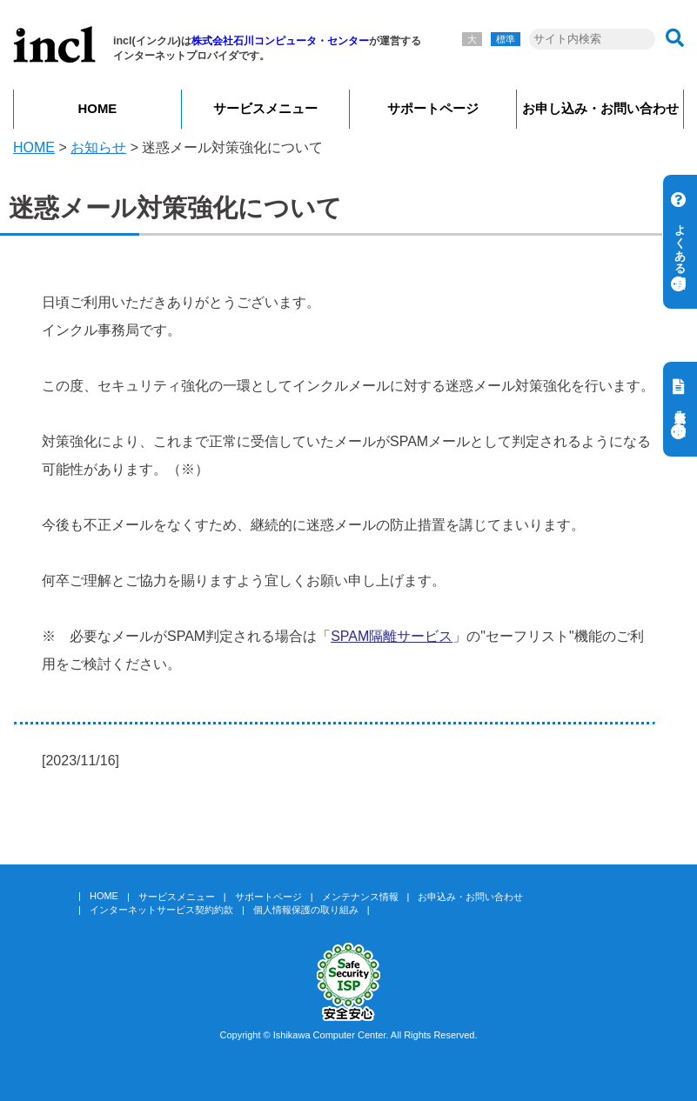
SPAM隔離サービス (391, 636)
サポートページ (433, 109)
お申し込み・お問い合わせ (600, 109)
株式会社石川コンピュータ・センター (280, 41)
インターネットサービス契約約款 (161, 909)
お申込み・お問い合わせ (470, 896)
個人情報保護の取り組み (306, 909)
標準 (505, 39)
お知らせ (98, 147)
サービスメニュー (265, 109)
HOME (97, 109)
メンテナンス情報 (360, 896)
